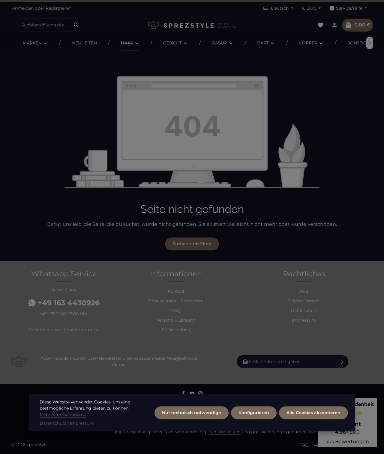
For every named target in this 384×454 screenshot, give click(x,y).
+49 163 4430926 (64, 302)
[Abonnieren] (342, 361)
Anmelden (23, 8)
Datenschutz (304, 310)
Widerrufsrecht (304, 301)
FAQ (176, 310)
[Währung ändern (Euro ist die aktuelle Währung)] (311, 8)
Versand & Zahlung (176, 320)
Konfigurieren (253, 428)
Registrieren (58, 8)
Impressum (304, 320)
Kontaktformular (81, 329)
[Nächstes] (369, 43)
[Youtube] (193, 394)
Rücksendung (176, 329)
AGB (304, 291)
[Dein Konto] (334, 25)
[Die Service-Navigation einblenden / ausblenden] (348, 8)
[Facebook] (184, 394)
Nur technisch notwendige (191, 428)
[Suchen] (76, 25)
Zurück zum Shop (192, 244)
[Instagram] (200, 394)
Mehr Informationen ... (63, 430)
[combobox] (42, 25)
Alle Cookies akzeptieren (313, 428)
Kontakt (176, 291)
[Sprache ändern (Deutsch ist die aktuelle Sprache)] (278, 8)
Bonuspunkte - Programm (176, 301)
